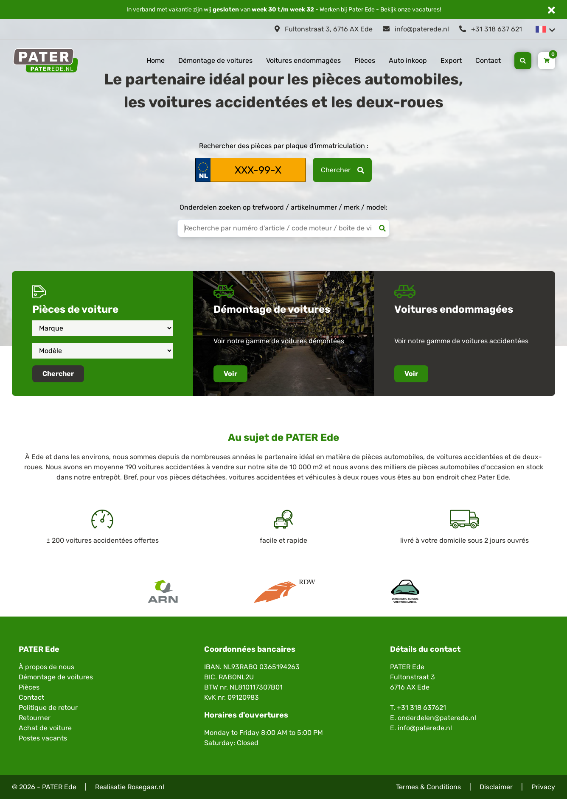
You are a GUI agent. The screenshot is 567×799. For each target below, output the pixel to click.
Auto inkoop (408, 60)
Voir (230, 374)
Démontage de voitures (215, 60)
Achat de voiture (45, 728)
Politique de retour (48, 708)
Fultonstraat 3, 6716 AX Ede (324, 29)
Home (155, 60)
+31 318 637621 (421, 708)
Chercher (342, 170)
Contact (488, 60)
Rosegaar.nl (145, 787)
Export (451, 60)
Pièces (364, 60)
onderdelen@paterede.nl (437, 718)
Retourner (35, 718)
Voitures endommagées (303, 60)
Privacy (543, 787)
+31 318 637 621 (490, 29)
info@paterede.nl (416, 29)
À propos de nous (46, 667)
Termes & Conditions (428, 787)
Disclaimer (496, 787)
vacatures (426, 9)
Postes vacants (43, 738)
